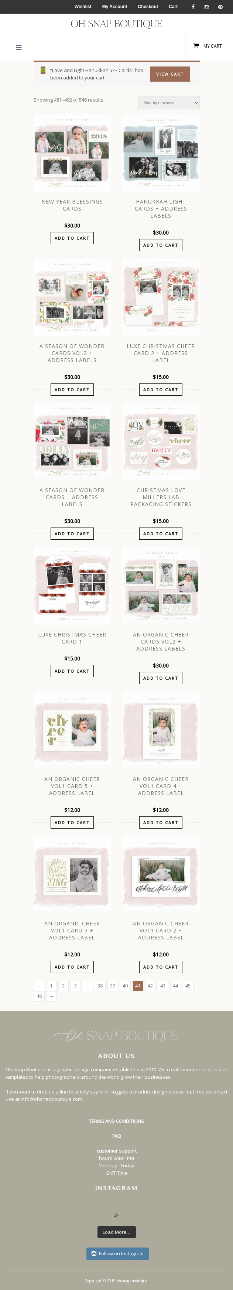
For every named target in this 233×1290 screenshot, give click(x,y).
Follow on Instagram (118, 1253)
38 (100, 985)
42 (150, 985)
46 (39, 996)
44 (175, 985)
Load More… (117, 1232)
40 (125, 985)
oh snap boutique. (132, 1280)
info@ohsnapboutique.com (51, 1099)
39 (112, 985)
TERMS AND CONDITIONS (116, 1121)
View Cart (170, 74)
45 (188, 985)
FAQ (116, 1136)
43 (162, 985)
